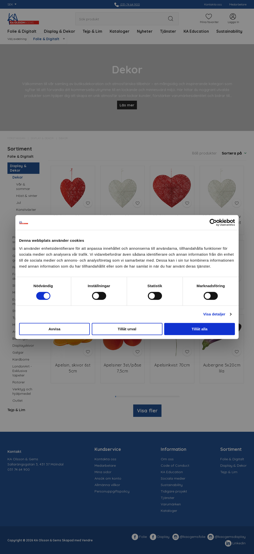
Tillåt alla (200, 329)
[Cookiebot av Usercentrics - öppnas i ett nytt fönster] (213, 222)
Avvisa (55, 329)
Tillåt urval (127, 329)
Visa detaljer (214, 314)
